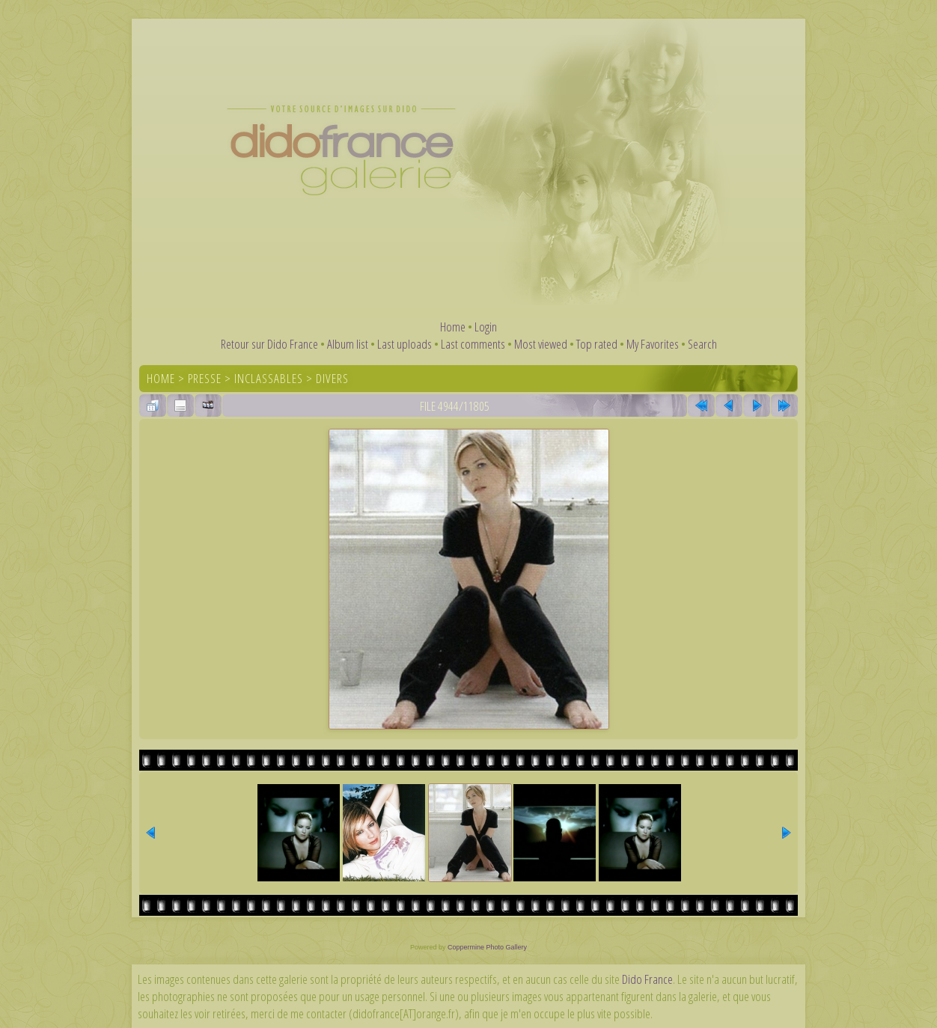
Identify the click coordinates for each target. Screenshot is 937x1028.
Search (702, 343)
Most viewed (540, 343)
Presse (205, 378)
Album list (347, 343)
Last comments (473, 343)
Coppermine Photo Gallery (487, 947)
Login (485, 326)
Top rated (596, 343)
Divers (332, 378)
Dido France (647, 979)
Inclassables (268, 378)
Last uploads (404, 343)
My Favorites (652, 343)
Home (453, 326)
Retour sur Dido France (269, 343)
